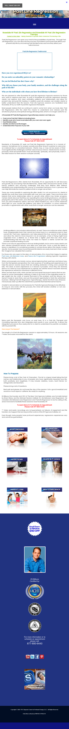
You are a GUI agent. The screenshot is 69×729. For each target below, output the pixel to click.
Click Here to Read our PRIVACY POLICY (34, 713)
